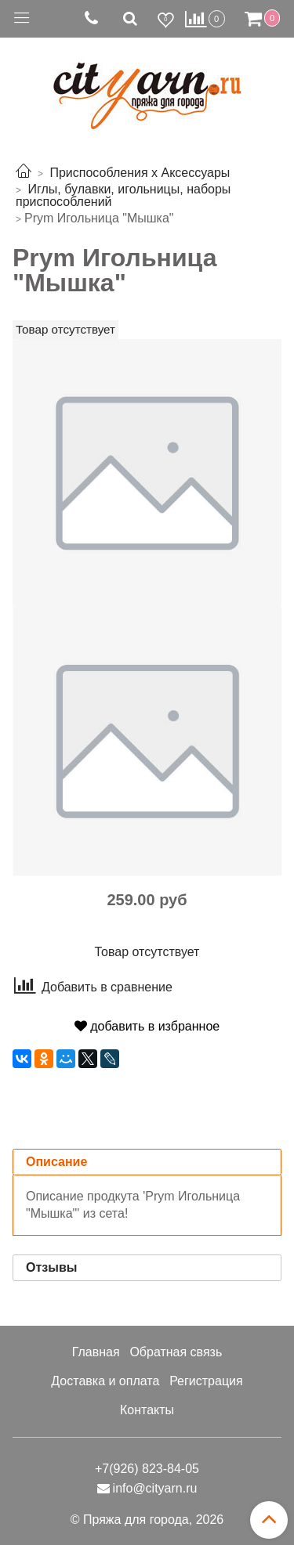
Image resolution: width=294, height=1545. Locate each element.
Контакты (147, 1410)
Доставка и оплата (105, 1381)
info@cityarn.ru (155, 1488)
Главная (96, 1352)
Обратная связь (175, 1352)
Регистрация (206, 1381)
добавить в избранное (147, 1026)
